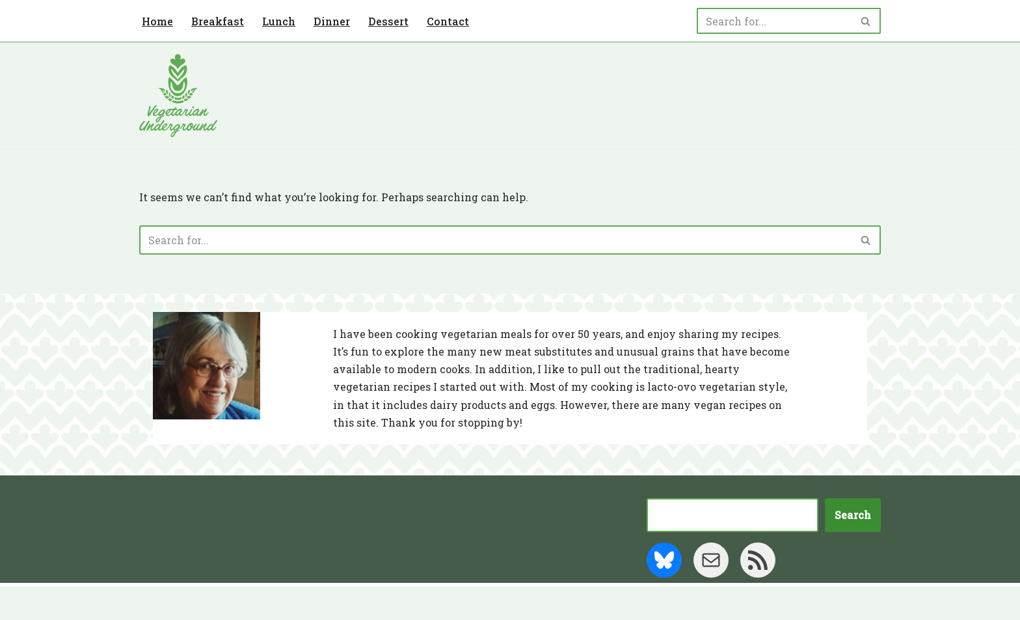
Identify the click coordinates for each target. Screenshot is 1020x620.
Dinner (332, 21)
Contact (448, 21)
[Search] (774, 21)
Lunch (278, 21)
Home (157, 21)
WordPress (266, 603)
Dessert (388, 21)
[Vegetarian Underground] (178, 95)
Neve (153, 603)
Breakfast (217, 21)
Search (853, 515)
